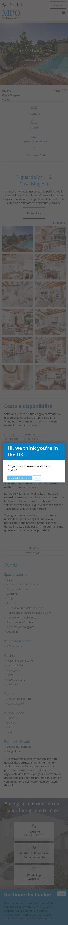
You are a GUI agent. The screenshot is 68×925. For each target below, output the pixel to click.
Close (37, 478)
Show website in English (20, 478)
